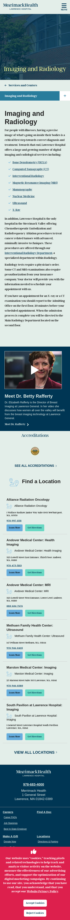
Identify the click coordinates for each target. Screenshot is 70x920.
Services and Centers (23, 85)
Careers (8, 812)
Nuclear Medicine (24, 196)
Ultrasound (20, 203)
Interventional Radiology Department (28, 253)
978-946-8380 (15, 685)
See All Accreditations (34, 465)
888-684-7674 (15, 606)
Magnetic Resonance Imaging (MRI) (35, 182)
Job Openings (11, 823)
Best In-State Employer (15, 829)
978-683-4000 (33, 784)
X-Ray (16, 210)
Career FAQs (10, 817)
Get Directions (35, 527)
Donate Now (10, 841)
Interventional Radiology (28, 176)
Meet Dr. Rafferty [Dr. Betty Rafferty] (15, 424)
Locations (43, 836)
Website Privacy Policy (42, 891)
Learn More (14, 527)
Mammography (22, 189)
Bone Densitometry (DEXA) (30, 162)
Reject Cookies (35, 913)
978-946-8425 (15, 648)
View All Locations (34, 752)
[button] (35, 370)
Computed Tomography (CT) (31, 169)
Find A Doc (44, 812)
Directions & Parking (48, 841)
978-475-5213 (14, 565)
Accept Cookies (35, 903)
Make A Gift (10, 836)
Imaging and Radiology (37, 96)
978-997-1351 (14, 520)
